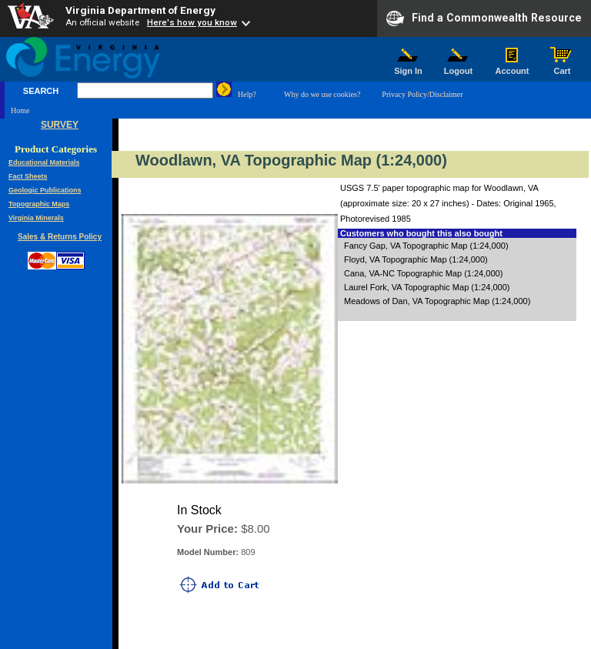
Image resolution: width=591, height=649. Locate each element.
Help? (247, 94)
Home (20, 110)
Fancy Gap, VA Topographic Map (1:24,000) (426, 245)
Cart (562, 67)
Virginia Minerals (36, 218)
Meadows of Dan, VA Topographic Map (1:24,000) (437, 301)
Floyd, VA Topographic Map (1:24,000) (416, 259)
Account (512, 67)
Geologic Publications (45, 190)
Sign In (408, 67)
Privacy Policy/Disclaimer (422, 94)
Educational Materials (44, 162)
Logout (458, 67)
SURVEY (59, 124)
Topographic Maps (38, 204)
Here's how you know (192, 22)
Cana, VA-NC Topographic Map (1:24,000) (423, 273)
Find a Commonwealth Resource (484, 18)
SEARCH (40, 90)
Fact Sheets (28, 176)
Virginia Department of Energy (140, 10)
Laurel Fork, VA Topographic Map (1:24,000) (426, 287)
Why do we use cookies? (322, 94)
